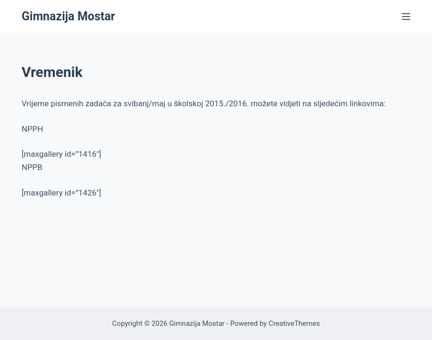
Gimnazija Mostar (68, 16)
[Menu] (406, 16)
